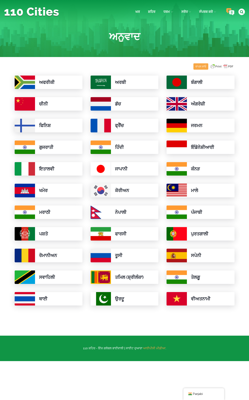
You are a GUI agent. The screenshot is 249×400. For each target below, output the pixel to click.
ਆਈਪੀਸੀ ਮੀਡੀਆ (154, 348)
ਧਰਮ (168, 12)
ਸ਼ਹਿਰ (151, 12)
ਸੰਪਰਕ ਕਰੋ (207, 12)
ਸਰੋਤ (186, 12)
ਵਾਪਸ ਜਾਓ (200, 66)
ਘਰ (137, 12)
